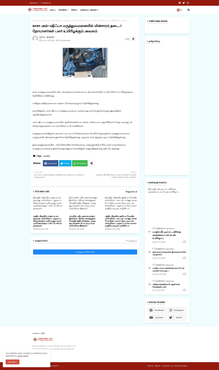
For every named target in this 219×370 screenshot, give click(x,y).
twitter (179, 317)
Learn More (22, 355)
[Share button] (91, 163)
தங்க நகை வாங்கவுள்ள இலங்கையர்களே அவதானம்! (169, 253)
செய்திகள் (62, 10)
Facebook (52, 163)
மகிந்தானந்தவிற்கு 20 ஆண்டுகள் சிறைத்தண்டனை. (166, 285)
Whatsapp (81, 163)
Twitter (67, 163)
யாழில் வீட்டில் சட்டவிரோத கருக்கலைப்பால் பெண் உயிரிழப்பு (167, 235)
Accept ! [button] (12, 361)
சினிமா (74, 10)
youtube (159, 317)
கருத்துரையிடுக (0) (85, 251)
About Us (34, 3)
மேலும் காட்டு (131, 191)
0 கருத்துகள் (131, 240)
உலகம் (43, 20)
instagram (179, 310)
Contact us (46, 3)
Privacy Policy (180, 365)
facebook (159, 310)
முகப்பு (53, 10)
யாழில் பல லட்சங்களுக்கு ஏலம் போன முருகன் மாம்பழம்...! (168, 269)
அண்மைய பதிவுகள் (88, 10)
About (157, 365)
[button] (188, 10)
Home (150, 365)
